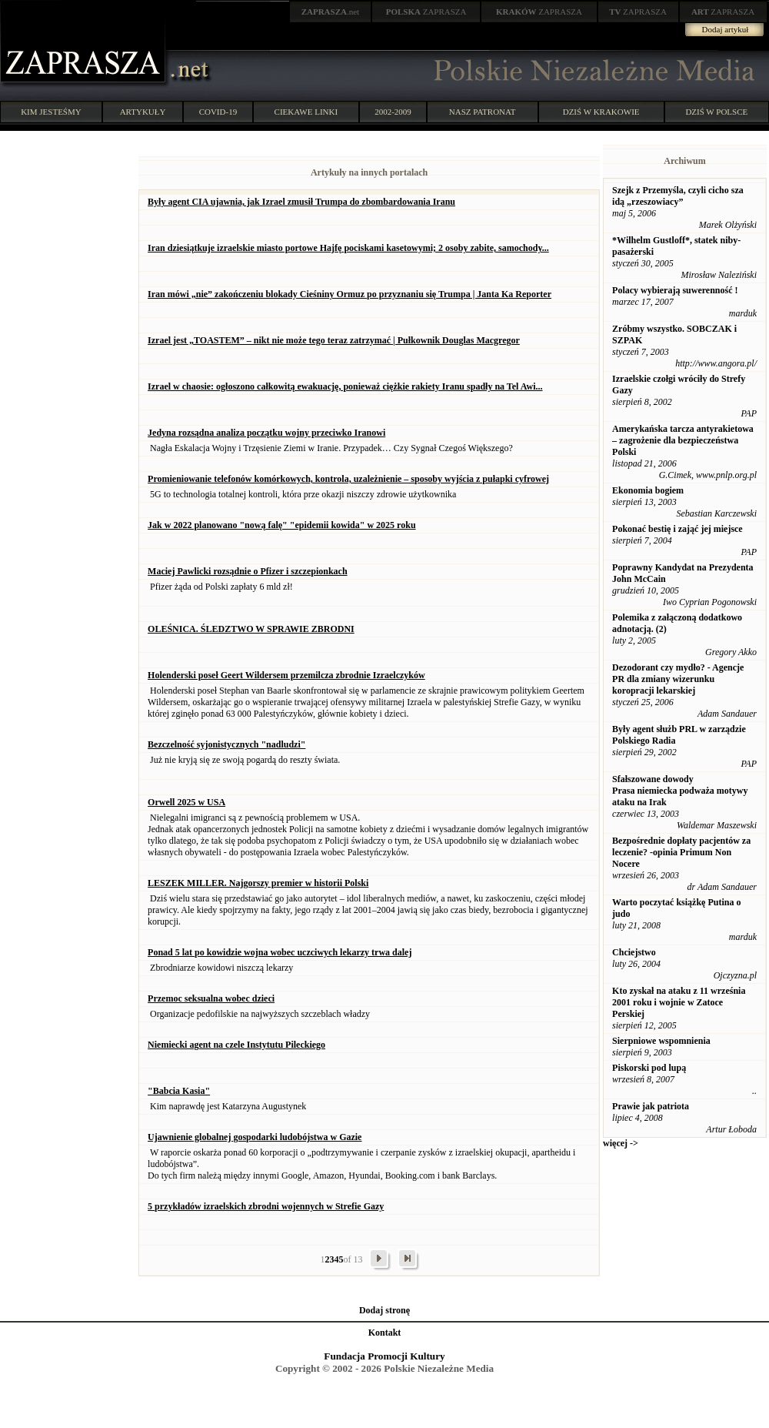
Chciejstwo (634, 952)
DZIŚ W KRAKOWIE (601, 111)
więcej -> (620, 1143)
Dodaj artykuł (725, 29)
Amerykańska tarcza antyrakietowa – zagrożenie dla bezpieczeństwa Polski (683, 440)
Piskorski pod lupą (649, 1067)
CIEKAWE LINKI (306, 111)
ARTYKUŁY (143, 111)
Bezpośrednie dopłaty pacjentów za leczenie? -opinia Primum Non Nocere (681, 852)
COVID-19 (218, 111)
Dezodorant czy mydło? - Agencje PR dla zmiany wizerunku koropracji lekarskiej (678, 679)
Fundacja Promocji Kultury (384, 1356)
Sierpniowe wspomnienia (661, 1040)
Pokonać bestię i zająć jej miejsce (677, 528)
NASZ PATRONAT (482, 111)
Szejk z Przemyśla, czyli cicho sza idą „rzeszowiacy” (678, 196)
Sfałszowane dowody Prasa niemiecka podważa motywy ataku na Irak (679, 791)
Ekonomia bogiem (648, 490)
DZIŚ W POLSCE (716, 111)
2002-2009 (393, 111)
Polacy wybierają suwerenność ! (674, 290)
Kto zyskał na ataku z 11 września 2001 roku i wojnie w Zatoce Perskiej (678, 1002)
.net (330, 11)
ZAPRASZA (426, 11)
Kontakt (384, 1332)
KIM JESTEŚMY (51, 111)
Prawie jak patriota (650, 1106)
